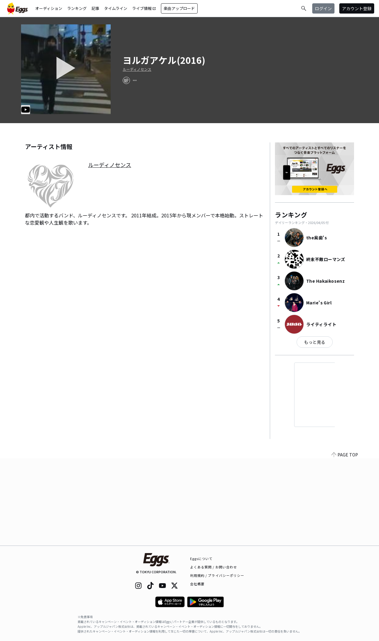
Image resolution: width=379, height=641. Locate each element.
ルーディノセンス (137, 69)
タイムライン (115, 8)
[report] (134, 80)
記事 (95, 8)
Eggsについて (201, 558)
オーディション (48, 8)
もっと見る (314, 342)
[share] (126, 80)
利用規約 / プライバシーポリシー (217, 575)
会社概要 (197, 583)
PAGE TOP (344, 542)
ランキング (77, 8)
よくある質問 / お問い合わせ (213, 567)
